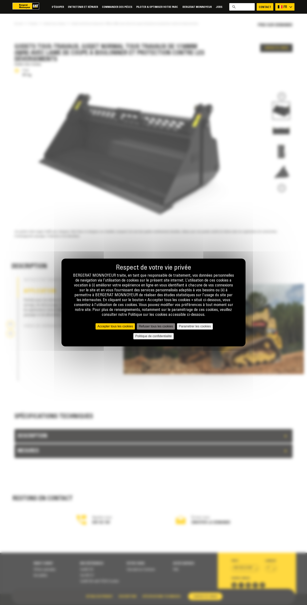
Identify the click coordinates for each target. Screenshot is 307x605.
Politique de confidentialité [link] (153, 336)
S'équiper (58, 7)
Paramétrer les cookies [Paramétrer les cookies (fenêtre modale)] (195, 326)
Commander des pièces (117, 7)
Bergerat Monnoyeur (197, 7)
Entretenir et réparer (83, 7)
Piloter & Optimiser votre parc (157, 7)
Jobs (219, 7)
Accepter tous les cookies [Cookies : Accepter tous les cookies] (115, 326)
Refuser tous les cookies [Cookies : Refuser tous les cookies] (156, 326)
